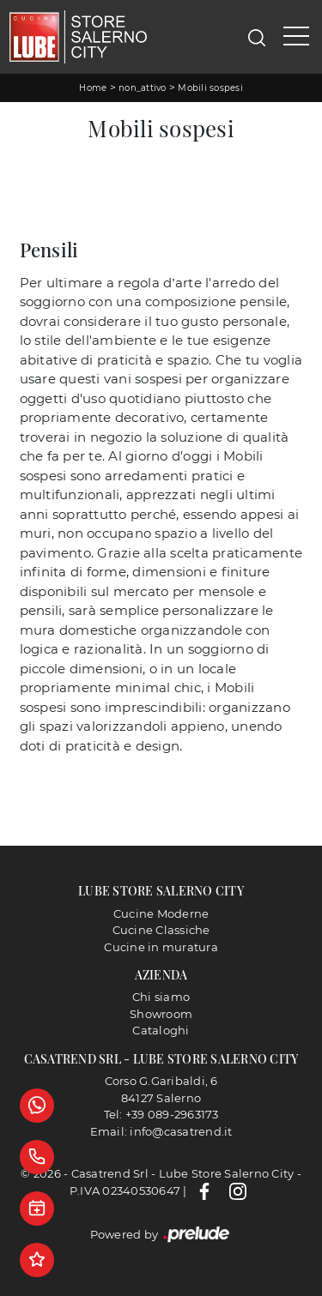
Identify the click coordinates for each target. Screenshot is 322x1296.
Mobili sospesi (210, 87)
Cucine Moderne (161, 913)
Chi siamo (161, 997)
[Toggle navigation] (296, 37)
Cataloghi (160, 1030)
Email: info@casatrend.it (161, 1131)
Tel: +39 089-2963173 (161, 1114)
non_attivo (142, 87)
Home (92, 87)
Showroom (161, 1014)
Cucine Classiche (161, 930)
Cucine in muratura (161, 947)
